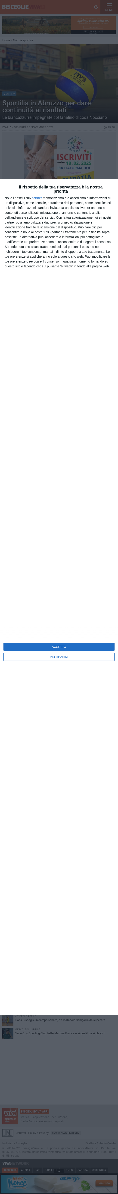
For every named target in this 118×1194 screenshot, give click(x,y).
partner (37, 198)
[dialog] (59, 597)
